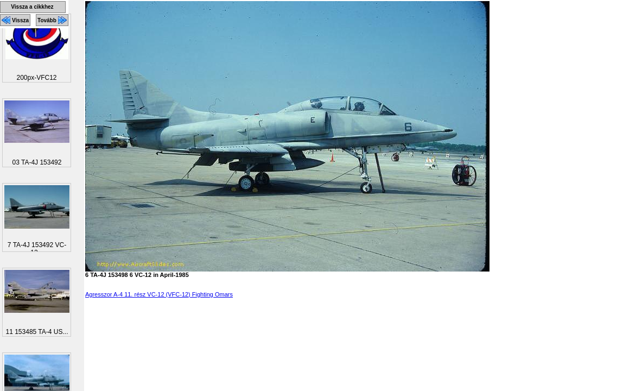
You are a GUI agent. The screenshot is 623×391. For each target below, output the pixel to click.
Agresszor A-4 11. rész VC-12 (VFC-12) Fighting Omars (159, 294)
